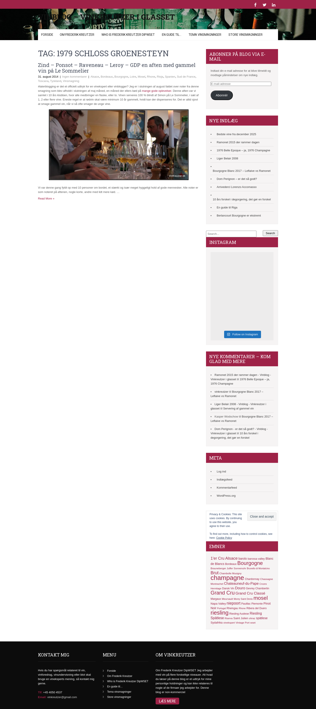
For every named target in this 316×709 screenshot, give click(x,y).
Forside (47, 34)
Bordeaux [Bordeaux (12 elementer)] (230, 564)
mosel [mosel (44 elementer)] (260, 598)
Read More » (46, 198)
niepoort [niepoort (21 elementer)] (233, 603)
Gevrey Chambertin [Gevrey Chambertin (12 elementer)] (257, 588)
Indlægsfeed (224, 479)
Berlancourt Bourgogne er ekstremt (239, 215)
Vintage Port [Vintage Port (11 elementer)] (242, 622)
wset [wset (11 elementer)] (253, 622)
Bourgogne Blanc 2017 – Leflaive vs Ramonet (242, 170)
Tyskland (55, 81)
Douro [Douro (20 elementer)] (240, 588)
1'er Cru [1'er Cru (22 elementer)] (217, 558)
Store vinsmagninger (245, 34)
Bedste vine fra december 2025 (236, 134)
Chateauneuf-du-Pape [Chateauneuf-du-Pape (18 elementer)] (241, 583)
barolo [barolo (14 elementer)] (243, 558)
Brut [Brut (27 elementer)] (215, 572)
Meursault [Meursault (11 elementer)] (227, 599)
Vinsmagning (71, 81)
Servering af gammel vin (238, 408)
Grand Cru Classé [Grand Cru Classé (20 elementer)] (250, 593)
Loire (133, 76)
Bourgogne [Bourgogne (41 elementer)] (250, 563)
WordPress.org (226, 495)
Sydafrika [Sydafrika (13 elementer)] (217, 622)
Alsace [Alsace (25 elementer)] (231, 558)
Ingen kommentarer (74, 76)
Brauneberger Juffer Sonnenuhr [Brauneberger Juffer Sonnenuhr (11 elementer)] (228, 568)
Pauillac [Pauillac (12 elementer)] (246, 603)
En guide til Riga (227, 207)
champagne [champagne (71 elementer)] (227, 577)
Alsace (95, 76)
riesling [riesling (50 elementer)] (219, 613)
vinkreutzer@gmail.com (62, 697)
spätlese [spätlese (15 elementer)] (262, 618)
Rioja (160, 76)
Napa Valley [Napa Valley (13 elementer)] (218, 603)
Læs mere (167, 701)
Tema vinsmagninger (205, 34)
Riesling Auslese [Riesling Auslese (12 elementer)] (239, 613)
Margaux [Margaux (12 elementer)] (216, 598)
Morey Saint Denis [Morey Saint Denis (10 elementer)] (243, 599)
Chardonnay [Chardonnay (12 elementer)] (252, 579)
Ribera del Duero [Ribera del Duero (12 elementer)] (256, 608)
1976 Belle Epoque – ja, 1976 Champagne (243, 150)
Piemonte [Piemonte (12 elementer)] (257, 603)
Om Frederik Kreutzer (77, 34)
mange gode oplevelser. (157, 90)
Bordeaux (107, 76)
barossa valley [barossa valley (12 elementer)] (256, 558)
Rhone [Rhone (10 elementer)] (242, 608)
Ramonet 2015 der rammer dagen (238, 142)
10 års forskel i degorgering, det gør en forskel (242, 199)
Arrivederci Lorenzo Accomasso (237, 187)
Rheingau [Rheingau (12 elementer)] (232, 608)
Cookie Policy (224, 537)
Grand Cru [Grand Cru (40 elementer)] (223, 593)
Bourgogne (121, 76)
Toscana (43, 81)
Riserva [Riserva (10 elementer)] (229, 618)
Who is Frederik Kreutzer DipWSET (128, 34)
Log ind (221, 471)
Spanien (170, 76)
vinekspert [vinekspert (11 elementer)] (229, 622)
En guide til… (171, 34)
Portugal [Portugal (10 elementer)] (221, 608)
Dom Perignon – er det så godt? (237, 179)
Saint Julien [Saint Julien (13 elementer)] (240, 618)
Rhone (151, 76)
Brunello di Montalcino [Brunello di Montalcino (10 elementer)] (258, 568)
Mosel (141, 76)
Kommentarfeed (227, 487)
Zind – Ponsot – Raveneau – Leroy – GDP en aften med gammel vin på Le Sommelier (117, 67)
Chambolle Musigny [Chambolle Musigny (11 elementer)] (230, 573)
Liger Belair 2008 (227, 158)
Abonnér (222, 95)
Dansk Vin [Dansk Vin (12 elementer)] (228, 588)
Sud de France (186, 76)
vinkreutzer (221, 391)
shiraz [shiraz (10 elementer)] (252, 618)
